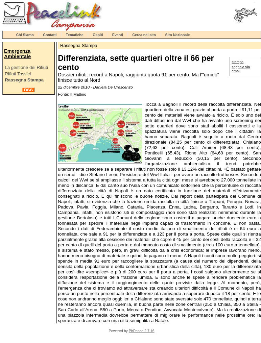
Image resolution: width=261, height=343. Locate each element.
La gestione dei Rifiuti (26, 67)
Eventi (117, 35)
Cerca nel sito (144, 35)
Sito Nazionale (177, 35)
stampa (237, 62)
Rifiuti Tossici (18, 73)
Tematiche (75, 35)
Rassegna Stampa (24, 79)
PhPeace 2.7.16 (142, 331)
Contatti (49, 35)
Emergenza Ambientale (17, 53)
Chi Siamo (25, 35)
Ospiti (98, 35)
